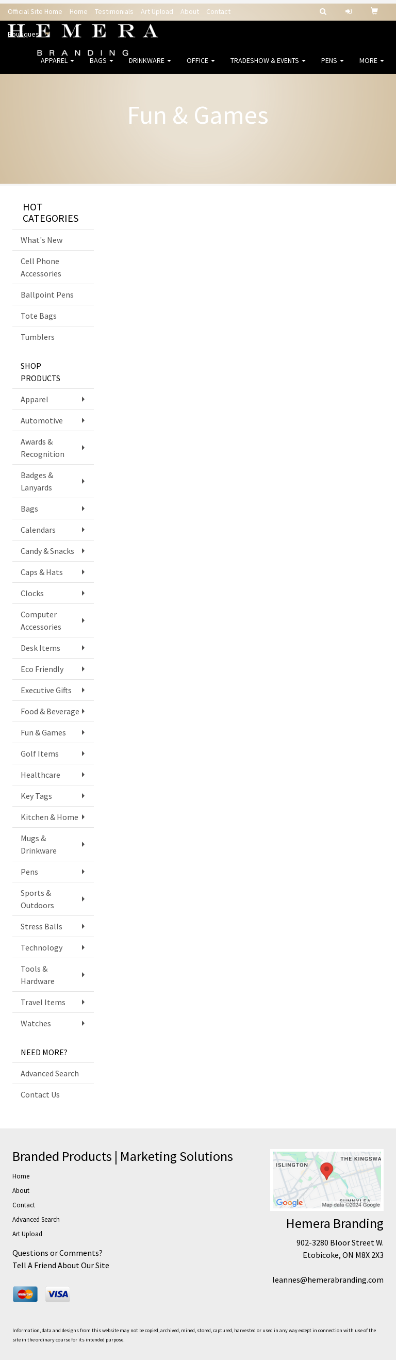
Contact (218, 11)
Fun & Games (43, 732)
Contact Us (40, 1094)
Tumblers (38, 337)
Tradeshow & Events (268, 67)
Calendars (38, 530)
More (371, 67)
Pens (332, 67)
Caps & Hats (42, 572)
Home (79, 11)
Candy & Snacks (47, 551)
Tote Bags (39, 315)
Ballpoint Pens (47, 294)
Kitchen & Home (49, 817)
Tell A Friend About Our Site (60, 1265)
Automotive (42, 420)
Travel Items (43, 1002)
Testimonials (114, 11)
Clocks (32, 593)
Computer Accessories (41, 620)
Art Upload (157, 11)
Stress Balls (41, 926)
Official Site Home (35, 11)
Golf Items (40, 753)
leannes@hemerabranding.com (328, 1279)
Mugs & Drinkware (39, 844)
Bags (101, 67)
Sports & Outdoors (37, 899)
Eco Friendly (42, 669)
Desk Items (40, 648)
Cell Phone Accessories (41, 267)
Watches (36, 1023)
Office (201, 67)
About (189, 11)
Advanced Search (50, 1073)
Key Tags (36, 796)
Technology (41, 947)
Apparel (57, 67)
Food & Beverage (50, 711)
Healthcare (40, 774)
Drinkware (150, 67)
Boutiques (23, 34)
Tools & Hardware (38, 974)
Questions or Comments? (57, 1253)
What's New (41, 240)
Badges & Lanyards (37, 481)
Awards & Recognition (42, 447)
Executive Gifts (46, 690)
